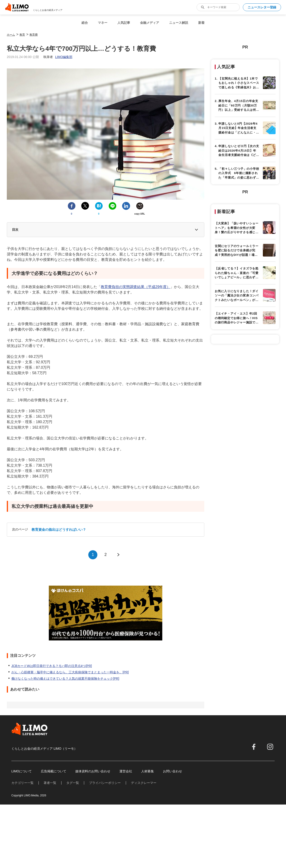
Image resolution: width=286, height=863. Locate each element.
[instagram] (270, 746)
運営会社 (125, 771)
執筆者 (57, 57)
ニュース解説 (178, 22)
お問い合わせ (172, 771)
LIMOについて (21, 771)
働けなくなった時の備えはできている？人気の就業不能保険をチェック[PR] (65, 678)
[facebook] (253, 746)
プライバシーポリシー (105, 783)
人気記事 (123, 22)
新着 (201, 22)
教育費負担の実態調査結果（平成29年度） (135, 287)
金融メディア (149, 22)
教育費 (34, 34)
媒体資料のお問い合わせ (92, 771)
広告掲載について (53, 771)
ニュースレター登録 (262, 7)
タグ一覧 (72, 783)
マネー (102, 22)
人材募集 (147, 771)
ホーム (11, 34)
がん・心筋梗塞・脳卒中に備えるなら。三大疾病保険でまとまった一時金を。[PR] (70, 672)
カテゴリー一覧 (22, 783)
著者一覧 (50, 783)
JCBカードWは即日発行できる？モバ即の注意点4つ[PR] (51, 666)
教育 (22, 34)
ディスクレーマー (143, 783)
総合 (84, 22)
